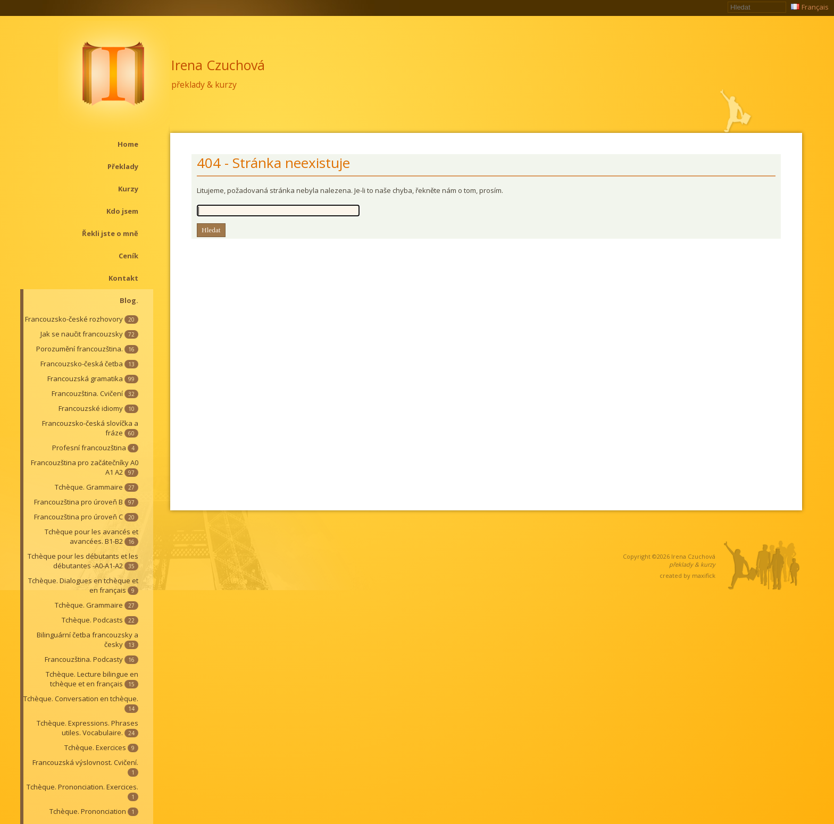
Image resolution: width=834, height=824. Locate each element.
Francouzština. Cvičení (95, 393)
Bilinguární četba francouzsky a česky (87, 639)
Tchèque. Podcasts (100, 620)
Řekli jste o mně (110, 233)
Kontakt (123, 278)
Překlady (122, 166)
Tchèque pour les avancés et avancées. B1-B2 (91, 536)
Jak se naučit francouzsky (89, 334)
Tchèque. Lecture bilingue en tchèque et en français (92, 678)
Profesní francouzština (95, 447)
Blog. (129, 300)
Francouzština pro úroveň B (86, 502)
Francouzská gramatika (92, 378)
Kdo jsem (122, 211)
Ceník (128, 255)
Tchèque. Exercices (101, 747)
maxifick (703, 575)
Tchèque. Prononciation (93, 811)
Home (128, 144)
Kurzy (128, 189)
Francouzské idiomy (98, 408)
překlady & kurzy (204, 84)
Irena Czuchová (218, 65)
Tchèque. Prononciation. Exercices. (82, 791)
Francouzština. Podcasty (91, 659)
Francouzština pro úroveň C (86, 517)
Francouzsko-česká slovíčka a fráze (90, 428)
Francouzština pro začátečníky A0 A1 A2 (84, 467)
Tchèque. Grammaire (96, 487)
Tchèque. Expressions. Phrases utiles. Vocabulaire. (87, 727)
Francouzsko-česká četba (89, 363)
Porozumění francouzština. (87, 349)
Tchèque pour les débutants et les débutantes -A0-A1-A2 (83, 560)
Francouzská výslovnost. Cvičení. (85, 767)
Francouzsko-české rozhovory (81, 319)
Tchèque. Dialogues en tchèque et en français (83, 585)
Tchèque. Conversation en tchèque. (80, 703)
